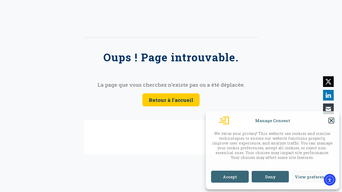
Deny (270, 176)
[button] (331, 120)
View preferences (313, 176)
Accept (230, 176)
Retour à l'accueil (171, 100)
